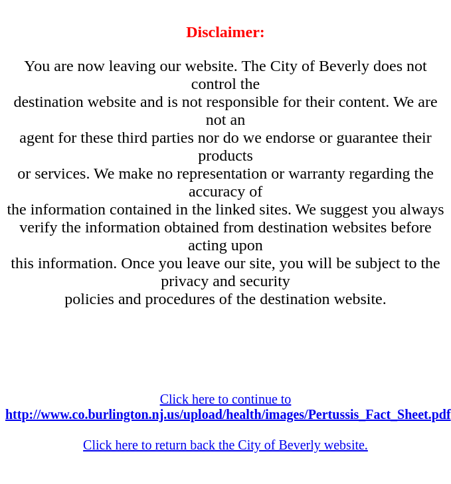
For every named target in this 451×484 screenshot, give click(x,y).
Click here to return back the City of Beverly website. (225, 445)
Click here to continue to (228, 407)
